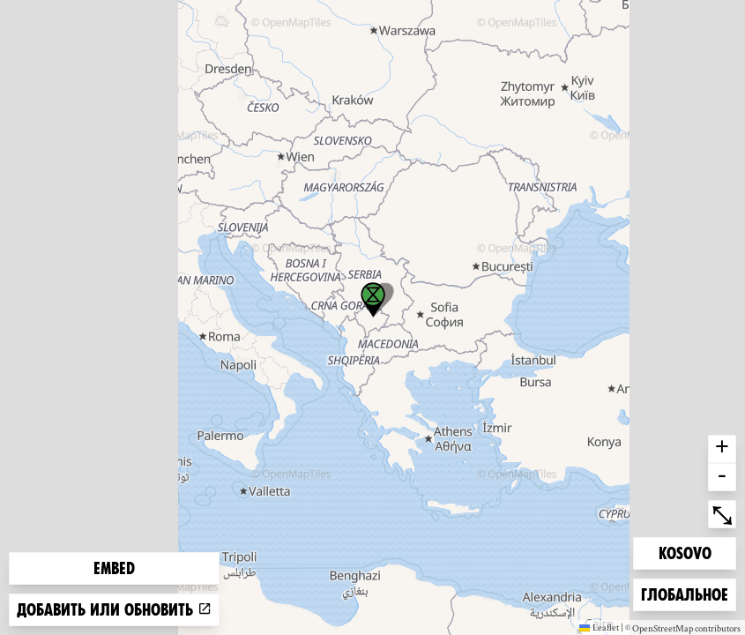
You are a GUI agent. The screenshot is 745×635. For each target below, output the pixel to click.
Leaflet (599, 627)
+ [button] (722, 449)
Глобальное (684, 593)
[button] (373, 300)
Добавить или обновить (114, 610)
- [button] (722, 477)
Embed (114, 568)
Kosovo (687, 552)
